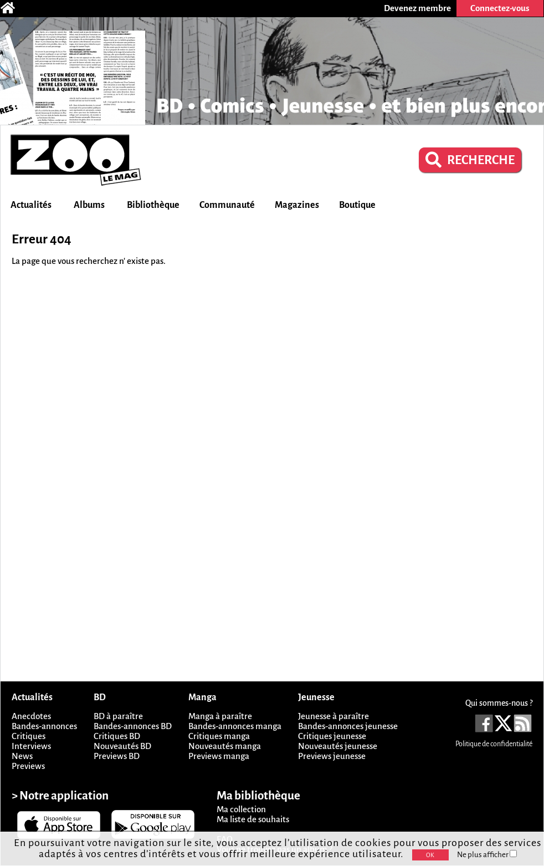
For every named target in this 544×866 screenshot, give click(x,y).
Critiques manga (219, 736)
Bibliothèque (153, 205)
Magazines (297, 205)
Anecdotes (31, 716)
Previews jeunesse (332, 756)
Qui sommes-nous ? (498, 703)
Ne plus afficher (487, 854)
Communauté (227, 205)
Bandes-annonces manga (234, 726)
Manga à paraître (220, 716)
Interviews (31, 746)
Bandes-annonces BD (133, 726)
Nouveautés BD (122, 746)
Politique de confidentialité (493, 744)
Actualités (31, 205)
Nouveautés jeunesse (337, 746)
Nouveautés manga (224, 746)
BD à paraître (118, 716)
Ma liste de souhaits (253, 819)
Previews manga (218, 756)
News (22, 756)
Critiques (28, 736)
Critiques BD (117, 736)
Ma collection (241, 809)
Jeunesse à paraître (333, 716)
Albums (89, 205)
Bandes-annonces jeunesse (348, 726)
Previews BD (117, 756)
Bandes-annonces (44, 726)
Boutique (357, 205)
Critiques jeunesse (332, 736)
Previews (28, 766)
